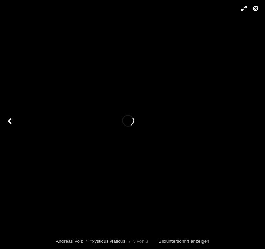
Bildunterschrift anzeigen (183, 241)
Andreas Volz (69, 241)
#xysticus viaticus (107, 241)
